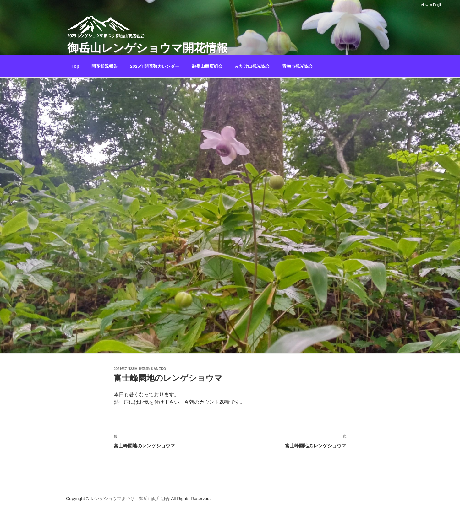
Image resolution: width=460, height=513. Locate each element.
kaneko (158, 368)
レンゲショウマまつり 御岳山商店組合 (130, 498)
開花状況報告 (104, 66)
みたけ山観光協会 (252, 66)
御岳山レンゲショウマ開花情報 (147, 47)
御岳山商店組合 (207, 66)
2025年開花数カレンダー (154, 66)
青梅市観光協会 (297, 66)
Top (75, 66)
